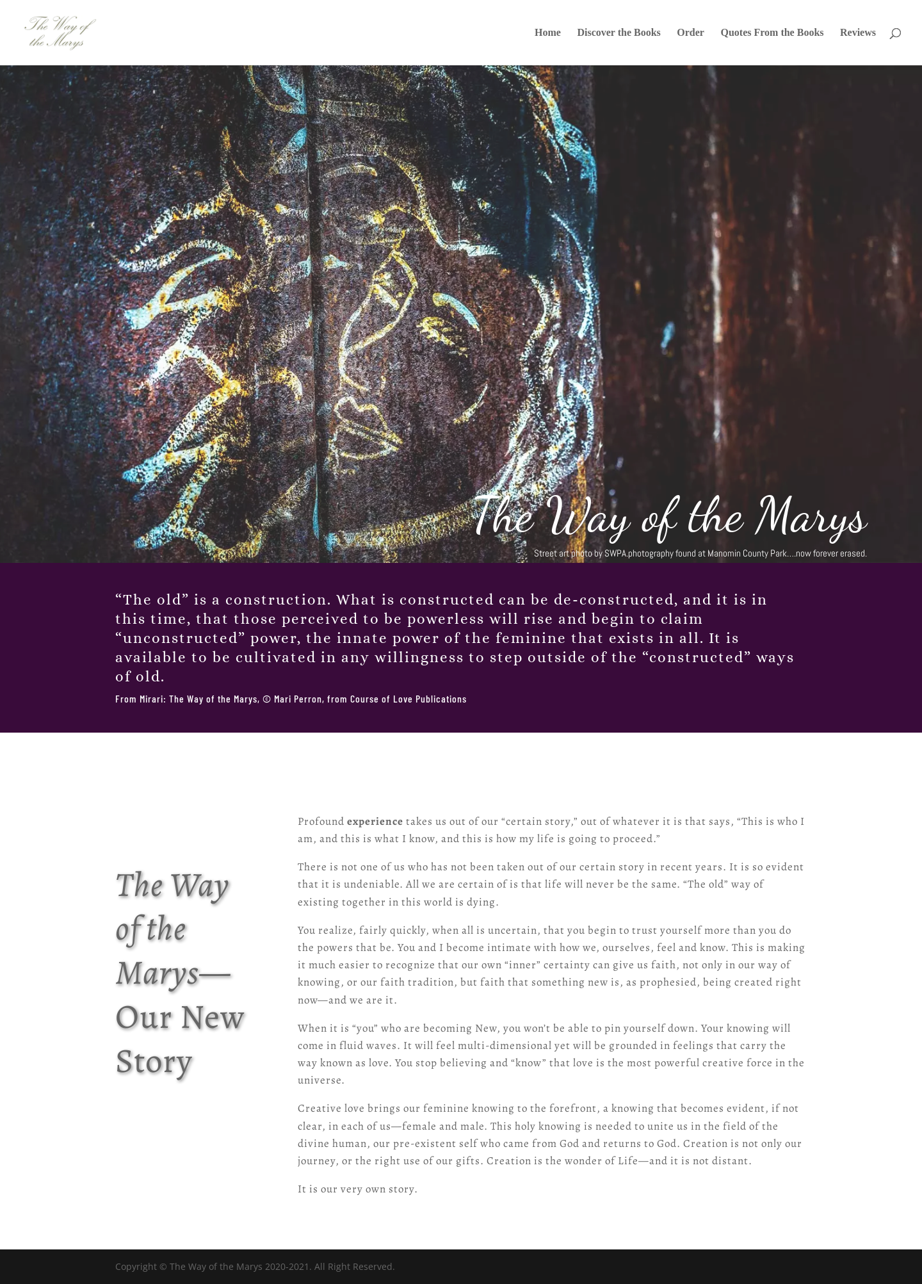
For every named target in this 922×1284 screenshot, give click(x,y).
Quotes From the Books (771, 33)
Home (548, 33)
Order (690, 33)
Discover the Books (618, 33)
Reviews (858, 33)
